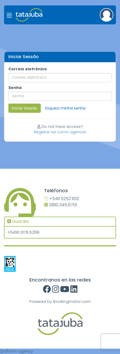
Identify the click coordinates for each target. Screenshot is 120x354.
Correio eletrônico (27, 69)
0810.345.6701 (60, 205)
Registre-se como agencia (60, 132)
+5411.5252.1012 (61, 199)
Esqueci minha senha (65, 108)
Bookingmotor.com (72, 301)
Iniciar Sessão (24, 108)
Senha (15, 87)
